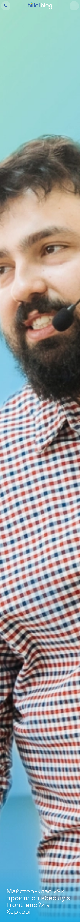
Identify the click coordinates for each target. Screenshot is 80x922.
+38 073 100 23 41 (5, 5)
